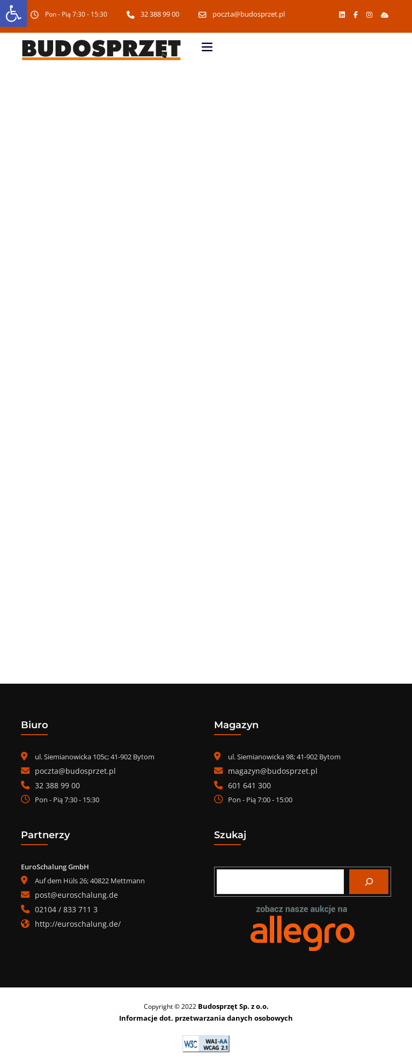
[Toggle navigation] (207, 47)
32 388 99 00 (162, 14)
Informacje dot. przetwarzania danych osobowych (206, 1015)
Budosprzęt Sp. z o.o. (233, 1004)
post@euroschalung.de (72, 893)
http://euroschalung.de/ (73, 921)
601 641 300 (246, 784)
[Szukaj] (368, 880)
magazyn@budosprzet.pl (268, 770)
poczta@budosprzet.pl (249, 14)
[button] (384, 14)
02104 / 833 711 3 (62, 907)
